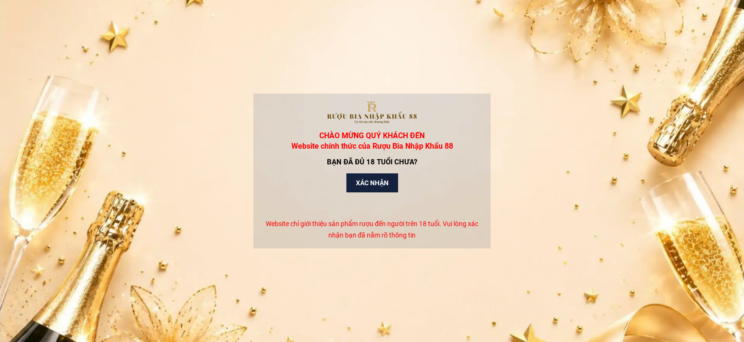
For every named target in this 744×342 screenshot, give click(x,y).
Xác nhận (372, 183)
